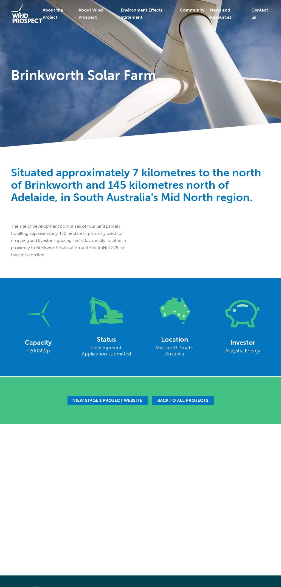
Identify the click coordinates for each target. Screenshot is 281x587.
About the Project (53, 13)
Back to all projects (182, 400)
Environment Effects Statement (141, 13)
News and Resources (220, 13)
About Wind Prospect (90, 13)
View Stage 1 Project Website (107, 400)
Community (192, 10)
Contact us (259, 13)
